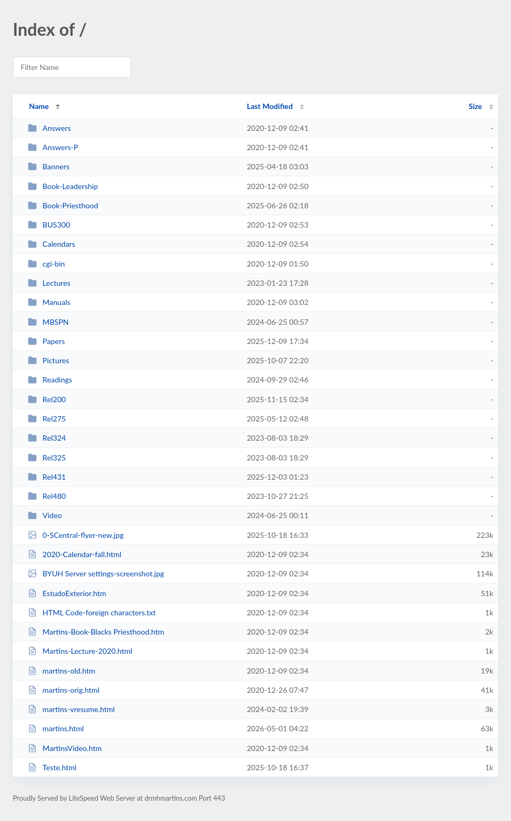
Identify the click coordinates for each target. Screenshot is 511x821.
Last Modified (270, 106)
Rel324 (47, 437)
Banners (48, 166)
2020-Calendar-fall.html (74, 554)
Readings (50, 379)
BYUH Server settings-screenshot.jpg (96, 573)
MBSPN (48, 321)
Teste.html (52, 767)
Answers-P (53, 147)
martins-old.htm (61, 670)
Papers (46, 341)
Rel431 (47, 476)
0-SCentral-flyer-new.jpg (75, 534)
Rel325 (47, 457)
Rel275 (47, 418)
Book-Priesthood (63, 205)
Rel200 (47, 399)
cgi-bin (46, 263)
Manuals (49, 302)
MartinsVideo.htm (65, 748)
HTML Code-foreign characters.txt (92, 612)
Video (45, 515)
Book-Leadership (63, 186)
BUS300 (49, 224)
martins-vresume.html (71, 709)
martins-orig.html (63, 689)
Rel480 (47, 496)
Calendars (51, 243)
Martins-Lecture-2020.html (80, 650)
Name (39, 106)
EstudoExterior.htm (67, 593)
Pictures (48, 360)
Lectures (49, 282)
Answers (49, 127)
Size (475, 106)
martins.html (56, 728)
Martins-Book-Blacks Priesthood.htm (96, 631)
